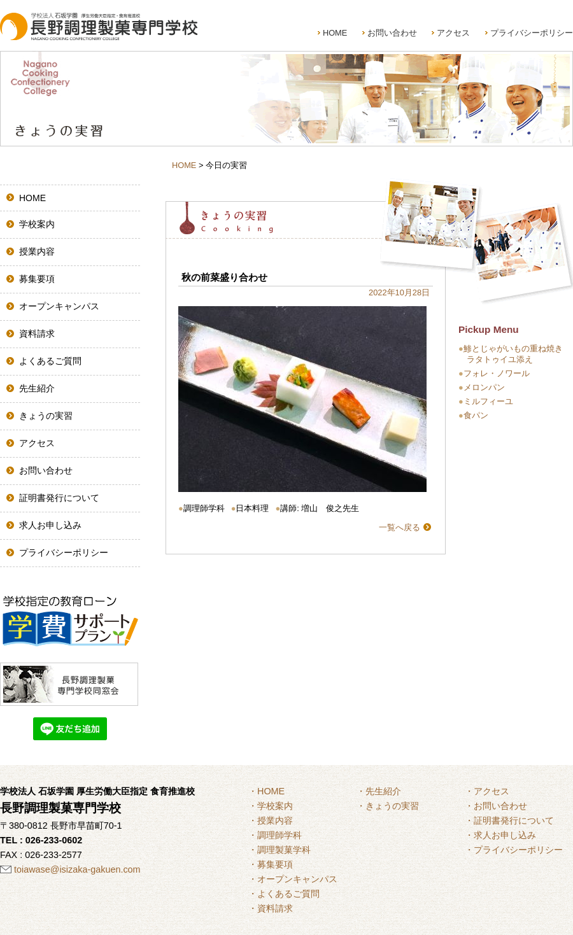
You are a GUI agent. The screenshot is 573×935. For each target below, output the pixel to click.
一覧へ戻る (399, 527)
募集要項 (37, 279)
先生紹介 (37, 388)
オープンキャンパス (59, 306)
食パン (475, 415)
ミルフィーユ (488, 401)
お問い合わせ (392, 33)
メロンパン (484, 387)
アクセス (453, 33)
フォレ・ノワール (496, 373)
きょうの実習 (46, 416)
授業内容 (37, 251)
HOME (335, 33)
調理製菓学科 (284, 850)
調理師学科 (279, 835)
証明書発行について (59, 498)
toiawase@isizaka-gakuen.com (77, 869)
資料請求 (37, 333)
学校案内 (37, 224)
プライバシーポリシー (531, 33)
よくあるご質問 (50, 361)
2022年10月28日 (399, 292)
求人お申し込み (50, 525)
